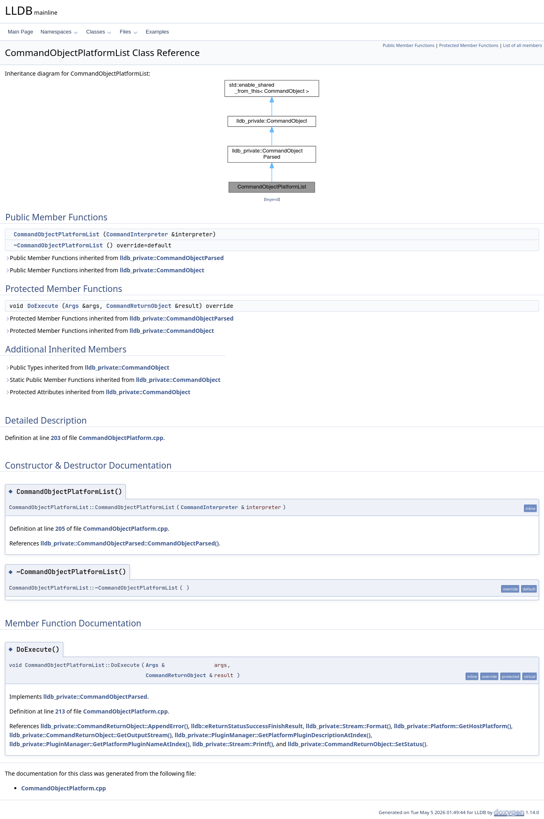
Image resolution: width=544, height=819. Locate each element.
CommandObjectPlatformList (56, 234)
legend (272, 199)
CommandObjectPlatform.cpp (120, 438)
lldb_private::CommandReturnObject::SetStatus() (357, 744)
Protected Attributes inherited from (97, 392)
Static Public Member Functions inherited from (113, 380)
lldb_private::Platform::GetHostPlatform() (452, 726)
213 (60, 711)
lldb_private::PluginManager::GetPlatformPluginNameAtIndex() (99, 744)
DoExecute (42, 306)
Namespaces (59, 32)
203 (55, 438)
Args (72, 306)
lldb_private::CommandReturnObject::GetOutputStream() (90, 735)
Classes (98, 32)
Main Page (20, 32)
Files (128, 32)
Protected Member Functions (468, 45)
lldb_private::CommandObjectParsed (171, 258)
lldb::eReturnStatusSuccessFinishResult (247, 726)
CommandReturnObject (139, 306)
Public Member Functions (409, 45)
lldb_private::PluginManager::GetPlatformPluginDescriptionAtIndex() (272, 735)
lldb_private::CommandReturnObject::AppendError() (114, 726)
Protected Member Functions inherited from (119, 318)
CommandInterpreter (137, 234)
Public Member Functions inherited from (114, 258)
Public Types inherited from (87, 367)
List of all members (522, 45)
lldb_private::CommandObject (162, 270)
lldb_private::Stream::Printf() (232, 744)
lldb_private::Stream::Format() (348, 726)
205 (60, 528)
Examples (157, 32)
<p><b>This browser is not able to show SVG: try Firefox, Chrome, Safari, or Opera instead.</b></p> (272, 136)
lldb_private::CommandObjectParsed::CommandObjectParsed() (129, 543)
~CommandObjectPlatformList (58, 245)
